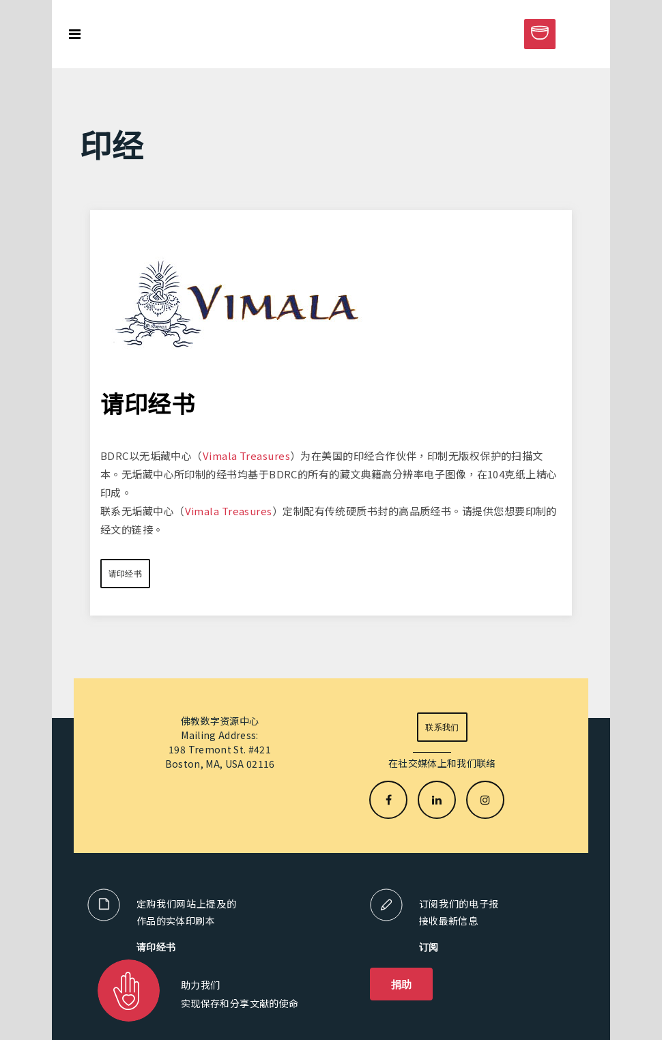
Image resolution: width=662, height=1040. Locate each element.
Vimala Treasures (246, 455)
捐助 (401, 984)
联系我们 (442, 727)
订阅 (429, 946)
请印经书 (125, 573)
